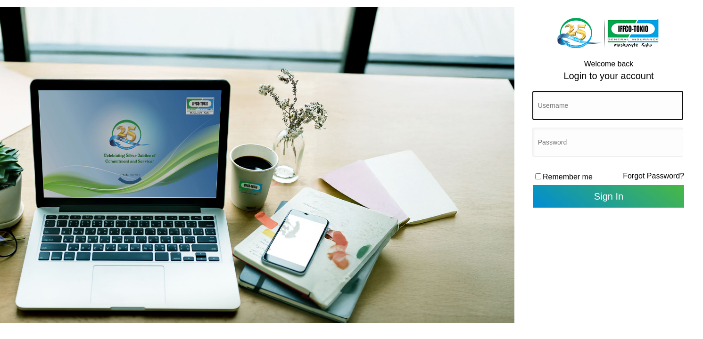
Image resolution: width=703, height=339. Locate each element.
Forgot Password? (653, 176)
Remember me (568, 177)
